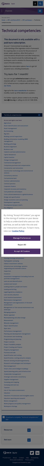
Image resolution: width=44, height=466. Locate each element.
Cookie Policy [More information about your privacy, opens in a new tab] (18, 230)
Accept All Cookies (22, 251)
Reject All (22, 244)
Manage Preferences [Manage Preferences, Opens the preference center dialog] (22, 238)
